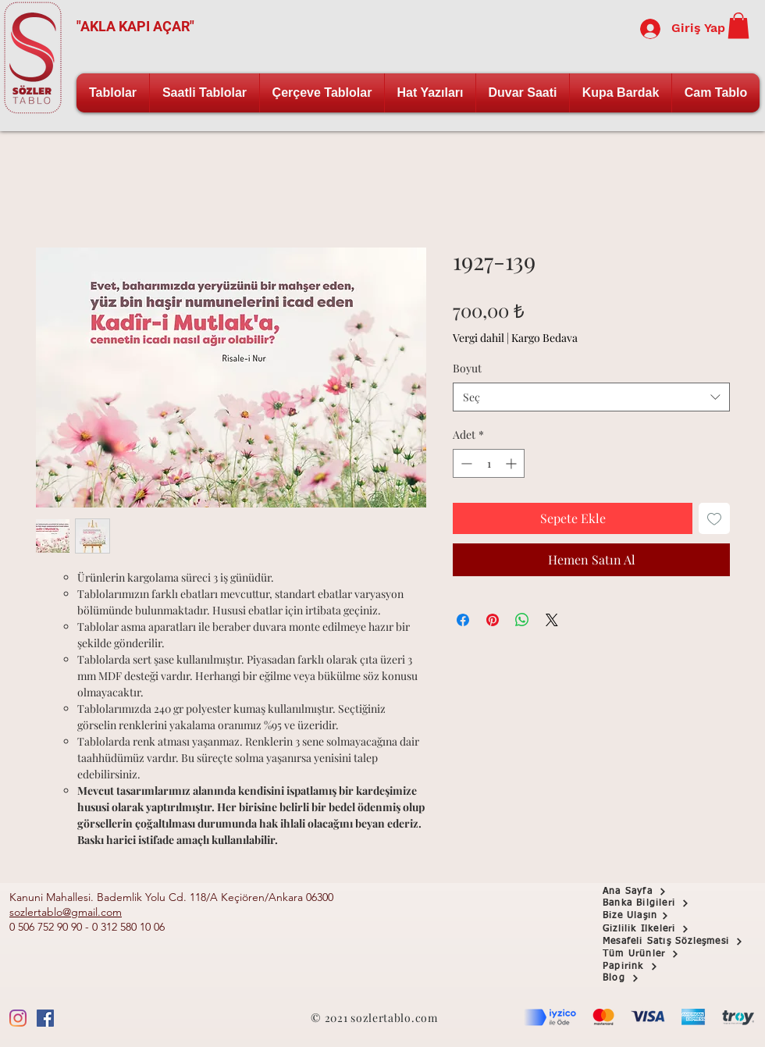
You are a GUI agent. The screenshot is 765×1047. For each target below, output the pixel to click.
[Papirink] (658, 966)
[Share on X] (552, 620)
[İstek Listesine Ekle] (714, 518)
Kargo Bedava (544, 337)
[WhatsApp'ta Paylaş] (522, 620)
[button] (738, 25)
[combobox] (591, 397)
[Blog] (658, 978)
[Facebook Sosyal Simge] (45, 1018)
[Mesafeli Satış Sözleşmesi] (683, 941)
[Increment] (512, 463)
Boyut (467, 368)
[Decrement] (465, 463)
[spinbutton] (489, 463)
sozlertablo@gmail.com (65, 912)
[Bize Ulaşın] (658, 916)
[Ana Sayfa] (658, 891)
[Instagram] (18, 1018)
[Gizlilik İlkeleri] (658, 929)
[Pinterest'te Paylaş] (492, 620)
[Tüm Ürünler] (658, 954)
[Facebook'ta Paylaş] (463, 620)
